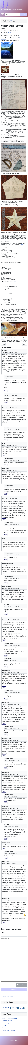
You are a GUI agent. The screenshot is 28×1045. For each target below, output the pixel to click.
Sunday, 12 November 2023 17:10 (10, 844)
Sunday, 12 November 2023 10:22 (10, 774)
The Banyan (5, 1028)
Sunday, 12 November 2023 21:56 (11, 760)
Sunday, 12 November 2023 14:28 (10, 808)
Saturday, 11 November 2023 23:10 (12, 728)
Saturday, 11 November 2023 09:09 (12, 578)
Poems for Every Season (8, 1030)
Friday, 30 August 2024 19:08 (9, 900)
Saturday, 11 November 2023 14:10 (10, 619)
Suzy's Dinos (5, 1025)
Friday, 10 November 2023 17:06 (9, 470)
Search (23, 14)
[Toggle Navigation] (2, 14)
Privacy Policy (14, 1040)
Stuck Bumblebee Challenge (9, 1018)
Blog (9, 32)
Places (14, 1008)
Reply (4, 373)
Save (14, 990)
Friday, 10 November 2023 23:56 (11, 378)
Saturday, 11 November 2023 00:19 (12, 555)
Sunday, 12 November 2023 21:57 (11, 796)
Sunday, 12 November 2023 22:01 (11, 826)
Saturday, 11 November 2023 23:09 (12, 692)
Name (3, 932)
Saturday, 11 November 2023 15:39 (10, 704)
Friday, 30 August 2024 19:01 (10, 660)
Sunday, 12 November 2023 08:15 (10, 740)
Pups (21, 1008)
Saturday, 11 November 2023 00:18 (12, 524)
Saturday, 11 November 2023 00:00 (12, 429)
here (21, 244)
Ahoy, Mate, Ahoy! (7, 1023)
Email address (5, 938)
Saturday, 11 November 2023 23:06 (12, 645)
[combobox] (12, 14)
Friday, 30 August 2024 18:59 (10, 395)
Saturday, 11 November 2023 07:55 (10, 588)
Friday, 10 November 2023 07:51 (9, 407)
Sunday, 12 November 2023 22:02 (11, 853)
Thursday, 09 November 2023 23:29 (10, 352)
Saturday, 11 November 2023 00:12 (12, 460)
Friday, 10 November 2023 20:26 (9, 540)
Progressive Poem (7, 1020)
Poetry (5, 1007)
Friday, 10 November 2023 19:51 (9, 499)
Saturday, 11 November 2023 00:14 (12, 487)
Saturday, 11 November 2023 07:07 (10, 565)
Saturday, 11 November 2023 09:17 (12, 606)
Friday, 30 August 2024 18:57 (9, 863)
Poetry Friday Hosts (7, 996)
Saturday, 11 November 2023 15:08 (10, 672)
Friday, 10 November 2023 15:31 (9, 445)
